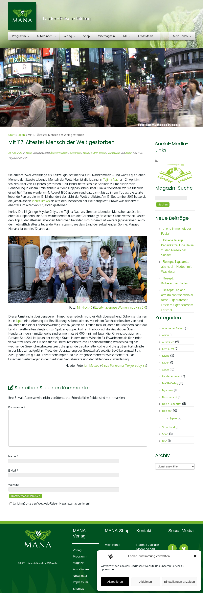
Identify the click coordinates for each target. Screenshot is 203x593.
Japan (21, 134)
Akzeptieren (115, 581)
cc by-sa (140, 366)
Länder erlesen (171, 376)
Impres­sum (80, 582)
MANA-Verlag (98, 152)
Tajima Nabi (114, 152)
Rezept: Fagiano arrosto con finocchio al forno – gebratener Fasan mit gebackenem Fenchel (177, 300)
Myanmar (167, 390)
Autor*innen (46, 36)
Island (165, 355)
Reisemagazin (106, 36)
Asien (165, 335)
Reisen (166, 410)
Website (13, 484)
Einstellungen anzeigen (179, 581)
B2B (126, 36)
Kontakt (143, 530)
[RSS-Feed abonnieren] (157, 160)
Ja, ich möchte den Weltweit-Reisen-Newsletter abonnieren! (49, 503)
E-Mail (13, 470)
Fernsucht (168, 348)
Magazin (78, 562)
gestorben (75, 152)
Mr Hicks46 (84, 307)
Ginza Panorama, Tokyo (117, 366)
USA (164, 440)
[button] (195, 556)
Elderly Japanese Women (111, 307)
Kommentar (17, 407)
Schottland (168, 427)
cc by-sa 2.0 (138, 307)
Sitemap (78, 588)
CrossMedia (147, 36)
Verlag (70, 36)
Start (11, 134)
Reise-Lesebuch (171, 403)
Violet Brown (41, 201)
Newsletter (80, 575)
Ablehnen (145, 581)
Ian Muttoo (92, 366)
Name (13, 456)
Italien (165, 362)
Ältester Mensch (59, 152)
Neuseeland (169, 397)
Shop (86, 36)
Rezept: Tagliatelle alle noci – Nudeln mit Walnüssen (176, 266)
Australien (168, 342)
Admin (128, 152)
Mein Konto (182, 36)
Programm (21, 36)
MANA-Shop (117, 530)
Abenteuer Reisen (173, 328)
